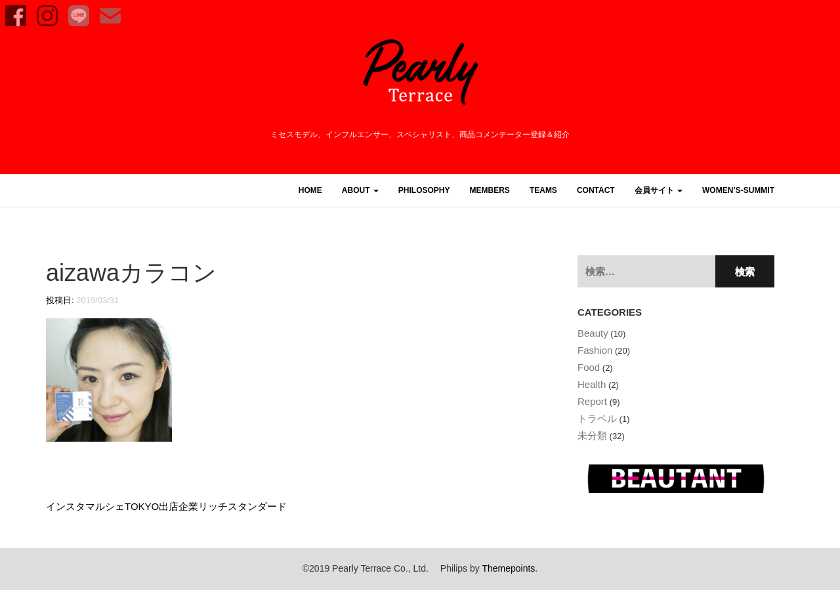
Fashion (595, 350)
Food (589, 367)
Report (592, 401)
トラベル (597, 418)
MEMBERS (490, 190)
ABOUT (360, 190)
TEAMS (543, 190)
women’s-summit (738, 190)
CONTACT (596, 190)
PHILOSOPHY (424, 190)
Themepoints (508, 568)
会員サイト (658, 190)
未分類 (592, 435)
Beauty (593, 333)
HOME (310, 190)
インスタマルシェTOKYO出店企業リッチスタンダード (166, 506)
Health (592, 384)
